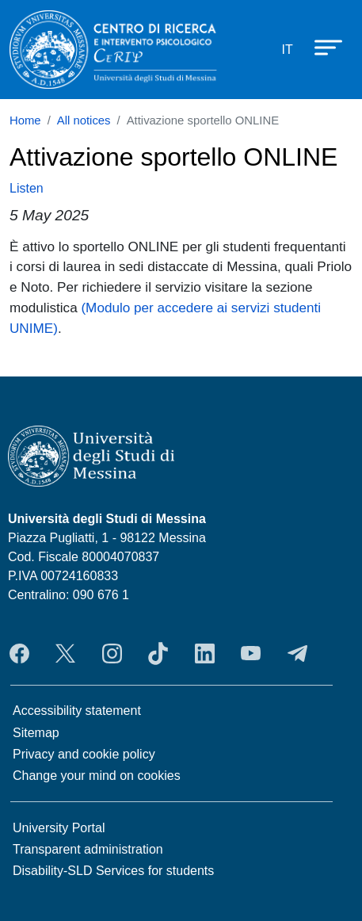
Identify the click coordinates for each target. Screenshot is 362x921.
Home (25, 120)
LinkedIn (205, 653)
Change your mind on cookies (97, 775)
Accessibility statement (77, 710)
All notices (84, 120)
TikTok (158, 653)
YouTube (251, 653)
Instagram (112, 653)
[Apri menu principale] (320, 46)
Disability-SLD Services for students (113, 870)
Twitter (65, 653)
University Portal (59, 828)
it (287, 49)
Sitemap (36, 732)
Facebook (19, 653)
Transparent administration (88, 849)
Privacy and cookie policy (84, 754)
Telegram (297, 653)
